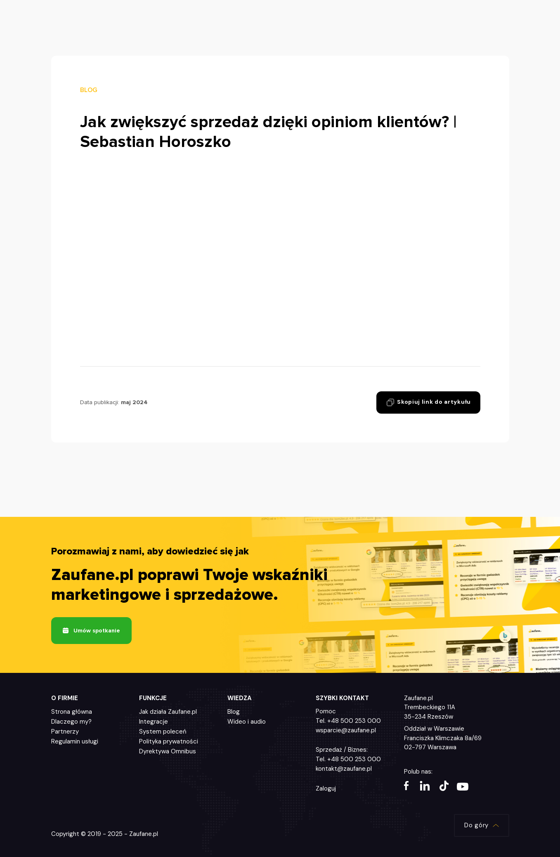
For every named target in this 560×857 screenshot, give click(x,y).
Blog (233, 712)
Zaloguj (326, 789)
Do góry (480, 826)
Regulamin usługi (74, 742)
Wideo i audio (246, 722)
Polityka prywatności (168, 742)
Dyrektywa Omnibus (167, 752)
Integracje (153, 722)
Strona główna (71, 712)
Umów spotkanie (91, 630)
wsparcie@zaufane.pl (346, 731)
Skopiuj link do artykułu (427, 403)
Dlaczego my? (71, 722)
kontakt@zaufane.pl (344, 769)
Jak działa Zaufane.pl (168, 712)
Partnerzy (65, 732)
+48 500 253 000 (354, 721)
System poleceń (163, 732)
